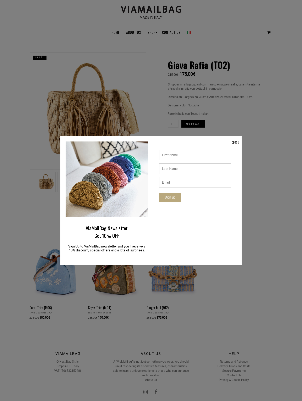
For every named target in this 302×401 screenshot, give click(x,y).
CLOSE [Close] (235, 142)
